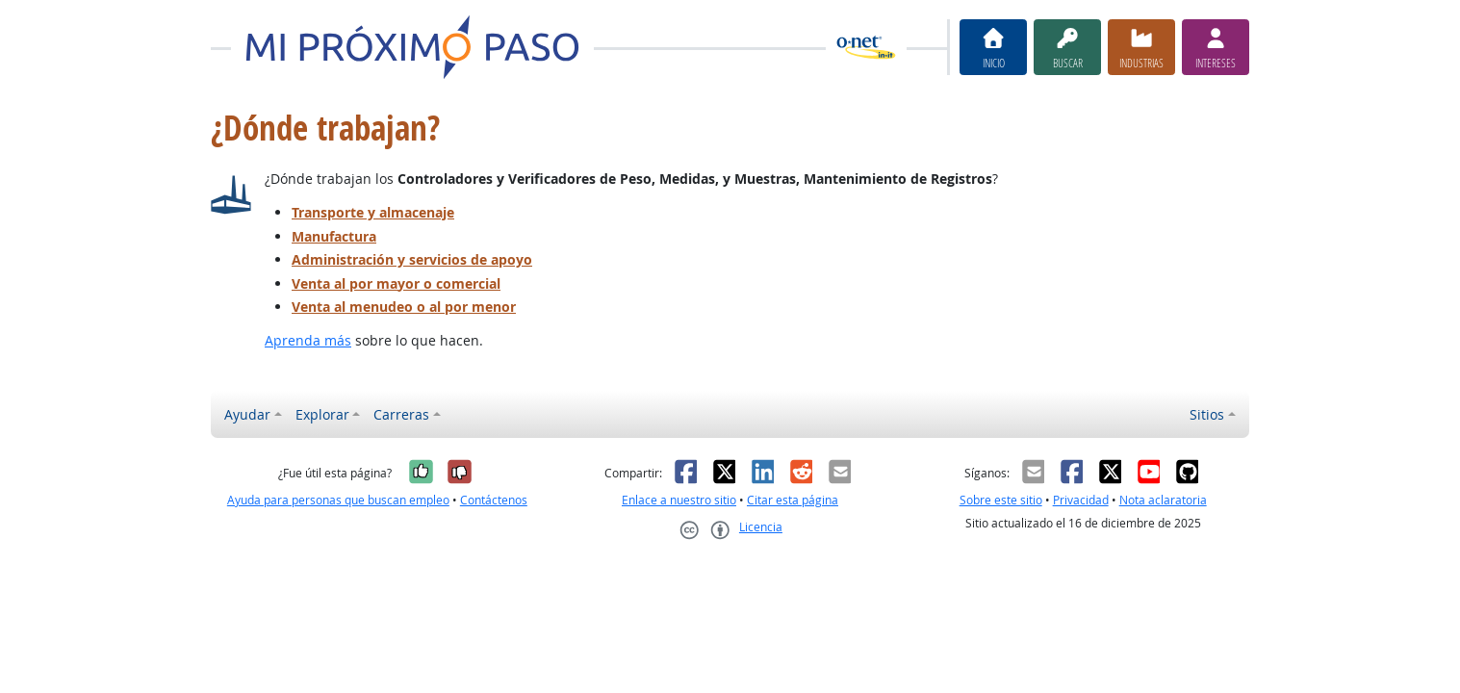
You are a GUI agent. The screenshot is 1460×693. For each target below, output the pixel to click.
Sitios (1207, 414)
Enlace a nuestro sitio (679, 500)
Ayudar (247, 414)
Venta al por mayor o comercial (396, 283)
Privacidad (1081, 500)
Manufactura (334, 236)
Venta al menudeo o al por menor (404, 306)
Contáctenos (493, 500)
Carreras (401, 414)
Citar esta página (792, 500)
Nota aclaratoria (1163, 500)
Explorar (322, 414)
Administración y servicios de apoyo (412, 259)
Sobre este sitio (1001, 500)
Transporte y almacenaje (373, 212)
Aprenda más (308, 340)
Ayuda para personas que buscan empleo (338, 500)
